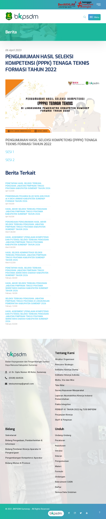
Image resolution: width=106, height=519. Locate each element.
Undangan (60, 476)
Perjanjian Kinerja (64, 414)
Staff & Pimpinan (63, 420)
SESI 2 (9, 160)
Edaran (58, 456)
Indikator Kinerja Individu (67, 375)
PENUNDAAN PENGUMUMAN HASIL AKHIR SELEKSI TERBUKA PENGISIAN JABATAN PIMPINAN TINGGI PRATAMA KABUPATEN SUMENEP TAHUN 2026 (25, 226)
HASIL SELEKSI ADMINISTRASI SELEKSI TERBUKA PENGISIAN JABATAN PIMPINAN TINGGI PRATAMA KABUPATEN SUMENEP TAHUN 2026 (25, 256)
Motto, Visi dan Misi (64, 380)
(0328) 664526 (16, 378)
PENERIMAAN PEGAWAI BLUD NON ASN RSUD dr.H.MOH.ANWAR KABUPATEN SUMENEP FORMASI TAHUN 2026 (27, 198)
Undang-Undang (63, 435)
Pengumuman (62, 461)
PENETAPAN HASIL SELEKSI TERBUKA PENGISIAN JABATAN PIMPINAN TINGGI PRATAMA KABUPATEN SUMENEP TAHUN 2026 (27, 186)
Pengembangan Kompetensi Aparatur (23, 458)
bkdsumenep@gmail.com (21, 384)
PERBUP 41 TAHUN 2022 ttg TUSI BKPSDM (75, 409)
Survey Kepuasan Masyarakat (69, 390)
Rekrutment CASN (64, 482)
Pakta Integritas (63, 404)
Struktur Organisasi (64, 359)
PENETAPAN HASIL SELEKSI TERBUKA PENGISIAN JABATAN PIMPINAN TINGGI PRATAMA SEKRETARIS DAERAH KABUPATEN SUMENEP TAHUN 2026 (26, 272)
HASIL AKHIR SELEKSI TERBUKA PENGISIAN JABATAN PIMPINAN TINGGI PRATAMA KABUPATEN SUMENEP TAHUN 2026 (26, 211)
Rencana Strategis (64, 364)
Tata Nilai (59, 385)
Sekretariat (10, 435)
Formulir (59, 471)
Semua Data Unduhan (65, 492)
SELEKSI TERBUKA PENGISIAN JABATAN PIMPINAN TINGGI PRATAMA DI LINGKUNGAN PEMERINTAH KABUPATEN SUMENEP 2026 (27, 301)
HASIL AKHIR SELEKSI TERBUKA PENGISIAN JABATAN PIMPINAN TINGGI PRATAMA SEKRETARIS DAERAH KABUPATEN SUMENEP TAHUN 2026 (26, 287)
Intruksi (58, 451)
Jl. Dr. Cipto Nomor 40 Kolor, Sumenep (27, 372)
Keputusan (60, 445)
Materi (58, 466)
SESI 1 (9, 152)
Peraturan (60, 440)
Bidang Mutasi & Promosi (17, 463)
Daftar (58, 487)
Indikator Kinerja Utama (66, 369)
